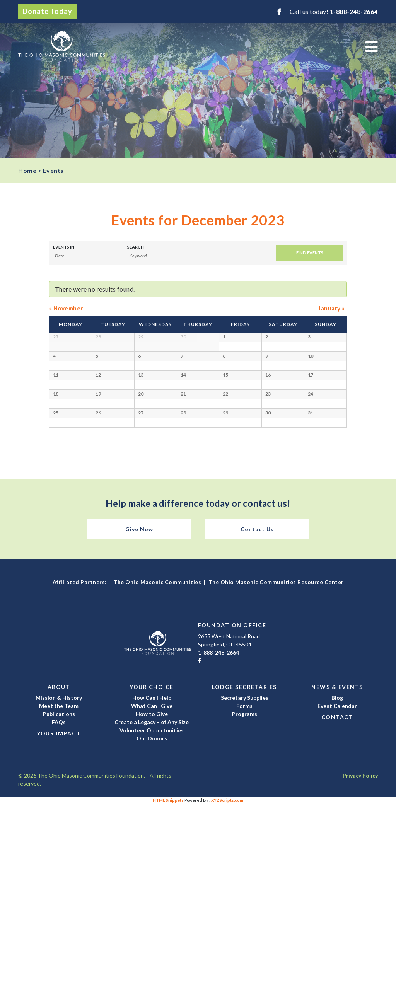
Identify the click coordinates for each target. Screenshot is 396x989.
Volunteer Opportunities (151, 915)
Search (135, 247)
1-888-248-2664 (354, 11)
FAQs (59, 907)
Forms (244, 891)
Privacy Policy (360, 960)
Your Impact (59, 918)
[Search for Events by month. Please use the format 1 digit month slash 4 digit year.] (86, 256)
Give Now (139, 714)
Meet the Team (59, 891)
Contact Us (257, 714)
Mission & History (59, 883)
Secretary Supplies (244, 883)
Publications (59, 899)
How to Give (152, 899)
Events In (63, 247)
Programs (244, 899)
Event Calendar (337, 891)
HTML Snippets (168, 985)
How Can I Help (151, 883)
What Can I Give (151, 891)
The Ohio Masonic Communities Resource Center (276, 767)
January (331, 308)
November (66, 308)
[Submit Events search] (309, 253)
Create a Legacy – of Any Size (151, 907)
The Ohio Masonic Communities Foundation (61, 46)
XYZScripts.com (227, 985)
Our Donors (152, 923)
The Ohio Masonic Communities (157, 767)
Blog (337, 883)
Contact (337, 902)
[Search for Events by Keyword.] (173, 256)
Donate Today (47, 11)
